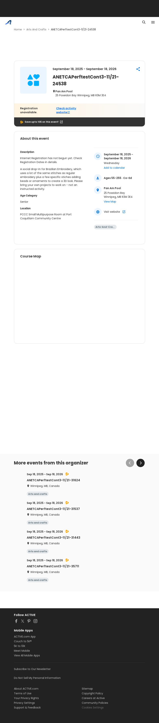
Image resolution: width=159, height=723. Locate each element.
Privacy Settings (24, 703)
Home (18, 29)
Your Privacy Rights (26, 698)
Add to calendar (114, 168)
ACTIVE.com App (25, 636)
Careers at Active (93, 698)
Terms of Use (22, 693)
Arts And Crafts (36, 29)
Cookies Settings (93, 707)
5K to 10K (19, 646)
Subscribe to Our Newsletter (32, 669)
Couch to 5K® (23, 641)
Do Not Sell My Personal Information (37, 678)
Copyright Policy (92, 693)
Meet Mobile (22, 651)
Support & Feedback (27, 707)
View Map (110, 201)
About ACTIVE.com (26, 689)
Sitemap (87, 689)
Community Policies (95, 703)
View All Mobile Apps (27, 655)
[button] (138, 69)
